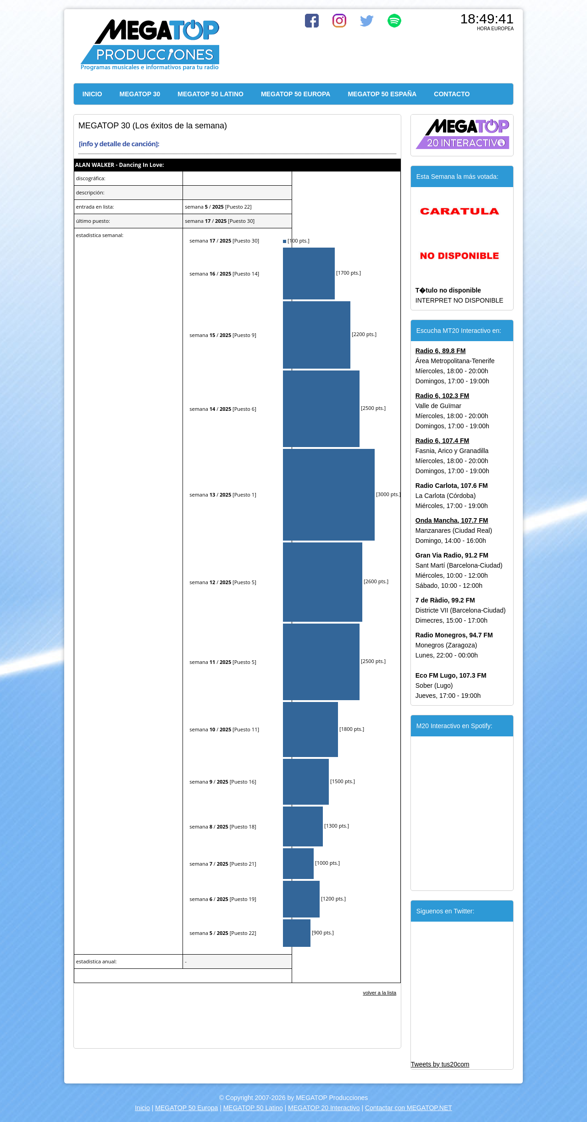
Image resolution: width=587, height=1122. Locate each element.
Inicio (142, 1107)
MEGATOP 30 (140, 94)
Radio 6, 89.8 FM (440, 350)
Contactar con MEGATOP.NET (408, 1107)
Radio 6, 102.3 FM (442, 395)
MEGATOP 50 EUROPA (295, 94)
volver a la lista (379, 992)
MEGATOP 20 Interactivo (324, 1107)
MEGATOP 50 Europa (186, 1107)
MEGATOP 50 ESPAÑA (382, 94)
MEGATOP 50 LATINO (210, 94)
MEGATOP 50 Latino (253, 1107)
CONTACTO (452, 94)
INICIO (92, 94)
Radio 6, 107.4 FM (442, 440)
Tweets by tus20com (440, 1064)
